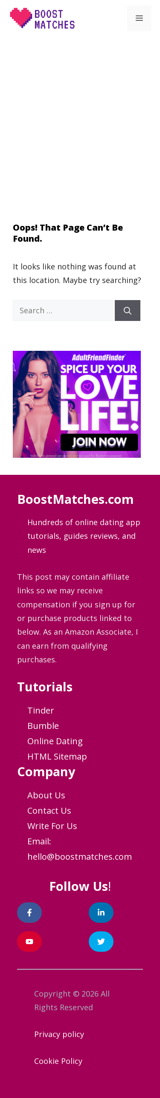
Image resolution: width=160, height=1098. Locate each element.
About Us (46, 795)
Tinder (40, 710)
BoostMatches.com (75, 499)
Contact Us (49, 810)
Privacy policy (59, 1034)
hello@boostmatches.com (79, 856)
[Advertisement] (80, 121)
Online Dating (55, 741)
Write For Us (52, 826)
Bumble (43, 725)
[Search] (127, 310)
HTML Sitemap (57, 756)
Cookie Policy (58, 1061)
